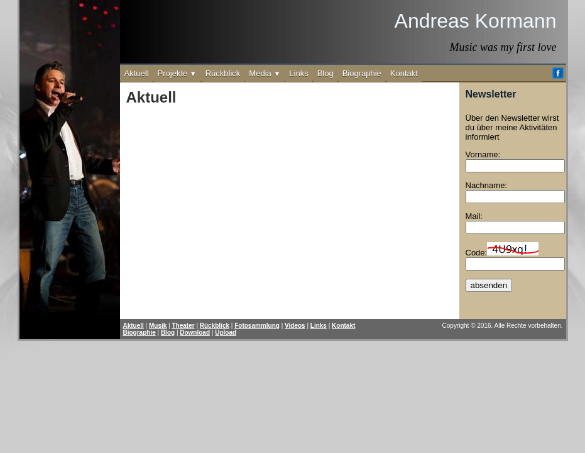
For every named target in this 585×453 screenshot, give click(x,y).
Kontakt (404, 73)
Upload (225, 332)
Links (298, 73)
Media (264, 73)
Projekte (177, 73)
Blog (325, 73)
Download (195, 332)
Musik (158, 325)
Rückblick (223, 73)
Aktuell (136, 73)
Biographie (361, 73)
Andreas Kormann (476, 20)
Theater (183, 325)
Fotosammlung (257, 325)
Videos (295, 325)
